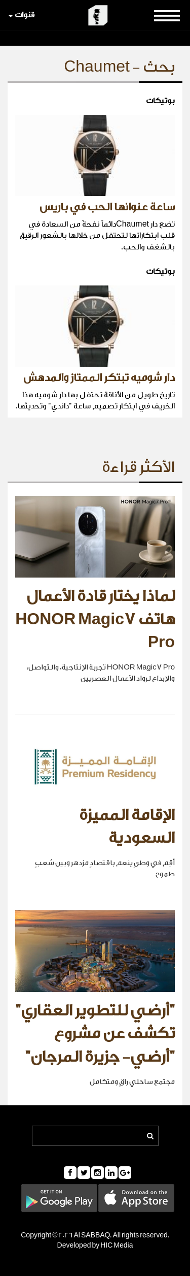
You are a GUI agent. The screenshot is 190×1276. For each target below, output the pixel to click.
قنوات (21, 15)
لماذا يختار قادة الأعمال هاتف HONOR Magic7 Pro (95, 619)
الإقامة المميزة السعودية (127, 827)
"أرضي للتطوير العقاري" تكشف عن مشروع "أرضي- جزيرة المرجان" (95, 1034)
